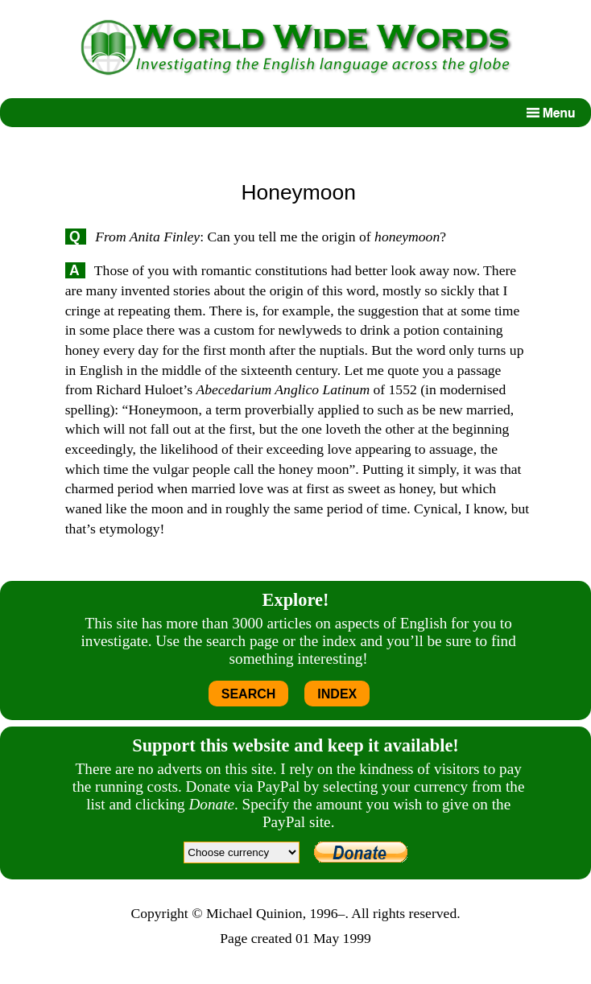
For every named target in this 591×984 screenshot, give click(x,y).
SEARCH (248, 694)
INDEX (337, 694)
